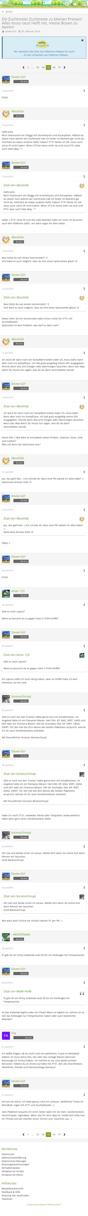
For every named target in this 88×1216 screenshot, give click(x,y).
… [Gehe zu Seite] (32, 67)
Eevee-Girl (10, 31)
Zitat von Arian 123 (16, 655)
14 (43, 67)
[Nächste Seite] (64, 67)
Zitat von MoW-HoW (17, 991)
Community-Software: (44, 1204)
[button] (83, 4)
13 (37, 67)
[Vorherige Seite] (23, 67)
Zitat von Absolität (16, 185)
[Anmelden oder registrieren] (75, 4)
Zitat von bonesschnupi (19, 774)
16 (54, 67)
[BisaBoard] (7, 4)
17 (59, 67)
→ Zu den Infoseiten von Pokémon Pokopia (44, 55)
